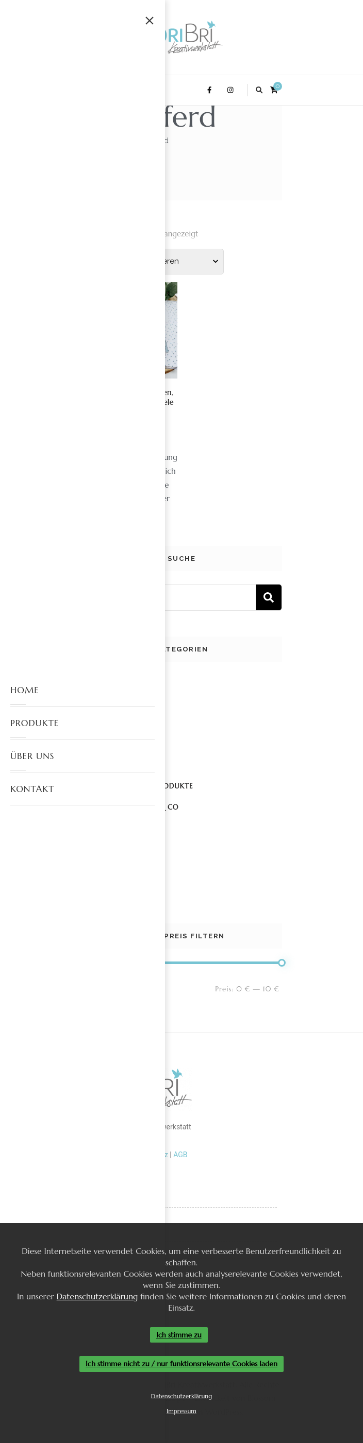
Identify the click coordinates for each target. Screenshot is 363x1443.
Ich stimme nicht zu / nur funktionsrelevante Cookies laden (181, 1364)
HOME (24, 690)
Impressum (181, 1411)
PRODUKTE (34, 723)
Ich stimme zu (179, 1334)
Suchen (269, 597)
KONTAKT (32, 789)
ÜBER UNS (32, 756)
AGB (180, 1154)
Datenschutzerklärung (97, 1296)
